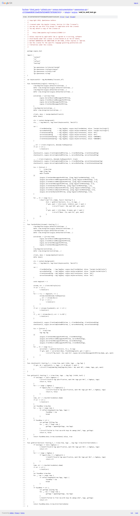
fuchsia (25, 9)
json (136, 513)
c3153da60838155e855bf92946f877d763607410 (41, 12)
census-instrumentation (62, 9)
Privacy (17, 513)
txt (132, 513)
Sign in (136, 3)
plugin (67, 12)
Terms (22, 513)
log (67, 17)
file (62, 17)
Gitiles (12, 513)
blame (73, 17)
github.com (46, 9)
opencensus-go (80, 9)
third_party (35, 9)
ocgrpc (74, 12)
